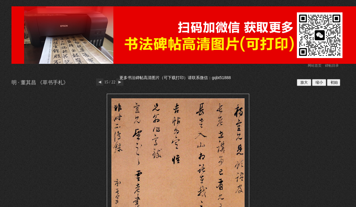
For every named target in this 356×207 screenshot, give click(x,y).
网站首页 (315, 66)
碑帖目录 (332, 66)
